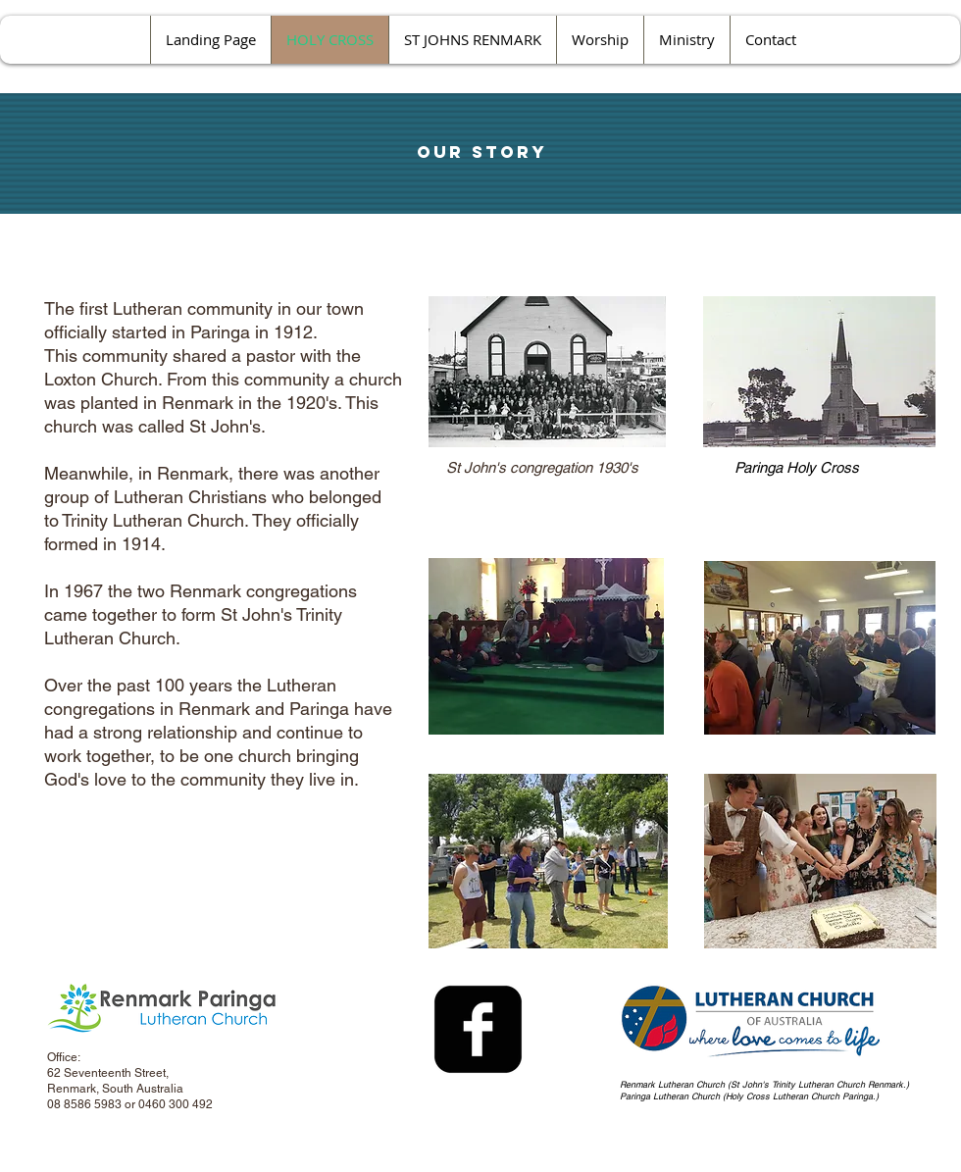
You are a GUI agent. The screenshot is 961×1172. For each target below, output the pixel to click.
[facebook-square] (478, 1029)
